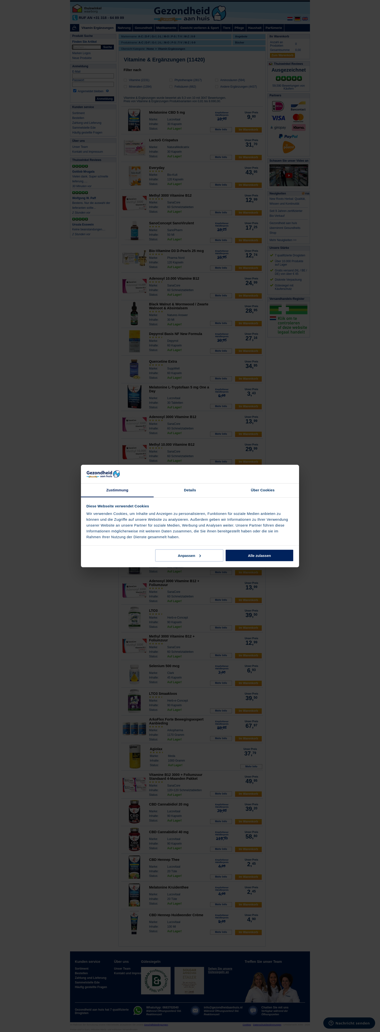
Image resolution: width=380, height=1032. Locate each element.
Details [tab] (190, 490)
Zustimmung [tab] (117, 490)
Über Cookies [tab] (263, 490)
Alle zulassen (259, 555)
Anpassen (189, 555)
